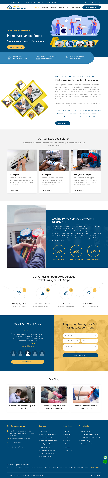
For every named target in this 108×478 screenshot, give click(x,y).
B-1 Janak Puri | (27, 467)
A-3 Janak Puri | (11, 467)
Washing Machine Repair (49, 441)
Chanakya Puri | (41, 467)
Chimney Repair (46, 457)
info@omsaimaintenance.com (34, 2)
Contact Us (76, 7)
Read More (62, 123)
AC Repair (14, 174)
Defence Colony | (86, 467)
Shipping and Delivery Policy (90, 437)
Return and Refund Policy (89, 434)
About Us (45, 7)
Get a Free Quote (91, 7)
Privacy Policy (85, 441)
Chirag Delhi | (56, 467)
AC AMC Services (46, 437)
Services (53, 7)
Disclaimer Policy (86, 431)
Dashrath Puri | (78, 467)
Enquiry (67, 441)
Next (11, 353)
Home (37, 7)
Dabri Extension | (64, 467)
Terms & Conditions (87, 444)
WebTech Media (96, 475)
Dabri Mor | (71, 467)
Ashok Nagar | (19, 467)
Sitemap (67, 447)
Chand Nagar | (48, 467)
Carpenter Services (47, 454)
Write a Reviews (28, 362)
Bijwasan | (33, 467)
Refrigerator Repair (83, 174)
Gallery (61, 7)
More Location (95, 468)
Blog (68, 7)
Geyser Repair (45, 447)
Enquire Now (15, 190)
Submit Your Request (80, 355)
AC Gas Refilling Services (49, 434)
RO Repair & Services (48, 450)
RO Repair (46, 174)
